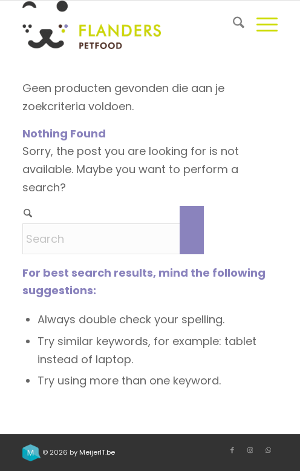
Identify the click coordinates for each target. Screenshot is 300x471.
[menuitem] (232, 25)
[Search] (232, 25)
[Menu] (261, 25)
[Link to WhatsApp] (268, 450)
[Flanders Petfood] (124, 25)
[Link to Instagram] (250, 450)
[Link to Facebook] (232, 450)
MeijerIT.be (97, 452)
